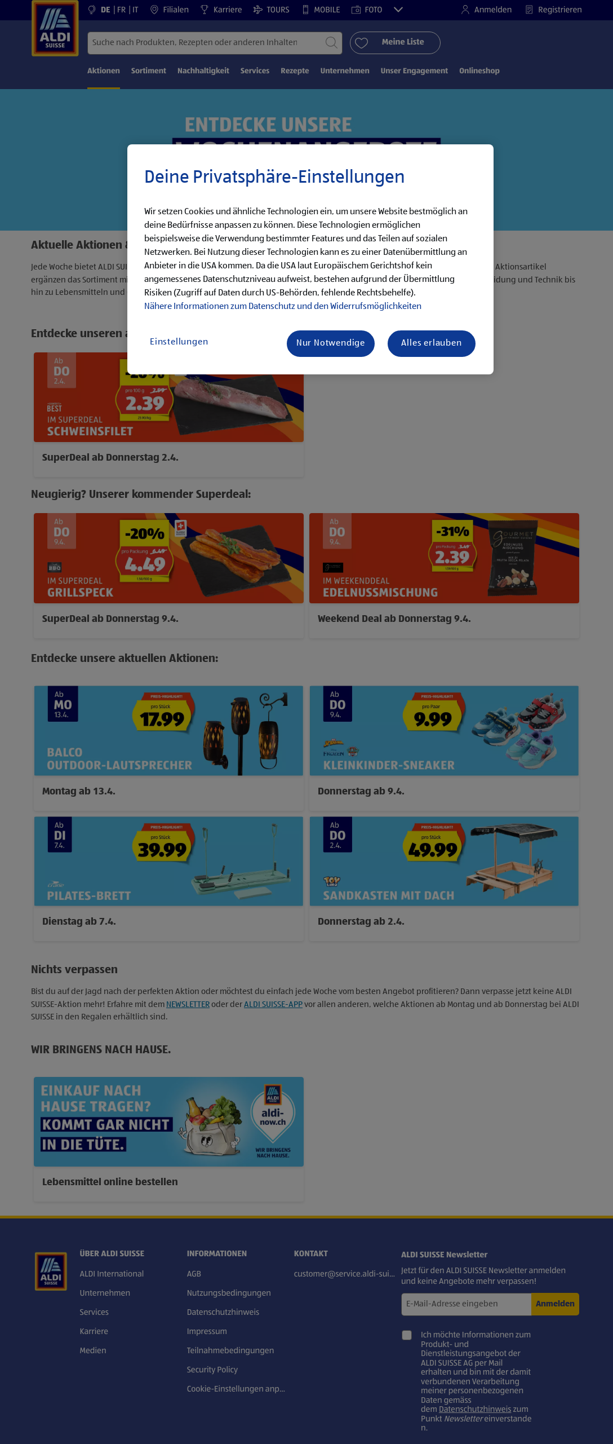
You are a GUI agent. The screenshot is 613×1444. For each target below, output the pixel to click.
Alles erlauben (431, 343)
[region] (310, 259)
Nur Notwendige (330, 343)
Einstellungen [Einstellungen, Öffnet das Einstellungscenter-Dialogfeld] (179, 342)
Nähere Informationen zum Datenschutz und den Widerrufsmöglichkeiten (282, 306)
